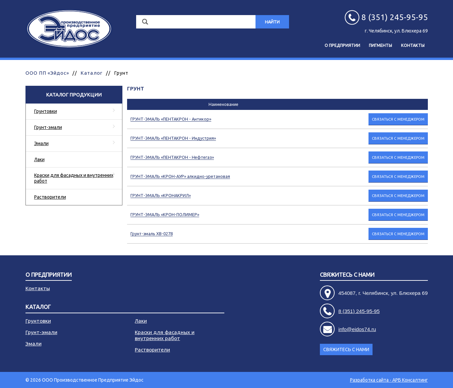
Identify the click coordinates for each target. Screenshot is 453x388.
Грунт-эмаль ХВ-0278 (151, 233)
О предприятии (342, 45)
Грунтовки (45, 111)
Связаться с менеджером (398, 119)
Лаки (39, 159)
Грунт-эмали (48, 127)
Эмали (41, 143)
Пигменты (380, 45)
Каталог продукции (74, 95)
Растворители (50, 197)
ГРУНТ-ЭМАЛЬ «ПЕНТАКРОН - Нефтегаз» (172, 157)
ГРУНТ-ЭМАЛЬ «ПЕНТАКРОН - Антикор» (170, 119)
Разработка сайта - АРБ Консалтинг (389, 380)
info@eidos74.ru (357, 329)
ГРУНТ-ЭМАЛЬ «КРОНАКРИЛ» (160, 195)
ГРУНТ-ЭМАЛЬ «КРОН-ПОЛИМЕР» (164, 214)
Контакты (412, 45)
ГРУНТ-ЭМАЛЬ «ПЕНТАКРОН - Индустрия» (173, 138)
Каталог (91, 73)
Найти (272, 21)
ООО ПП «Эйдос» (47, 73)
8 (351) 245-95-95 (359, 311)
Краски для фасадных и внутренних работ (73, 178)
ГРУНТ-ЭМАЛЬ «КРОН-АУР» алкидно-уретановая (180, 176)
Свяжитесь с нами (347, 275)
